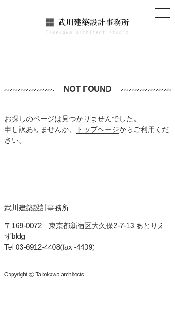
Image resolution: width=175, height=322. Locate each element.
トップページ (97, 129)
